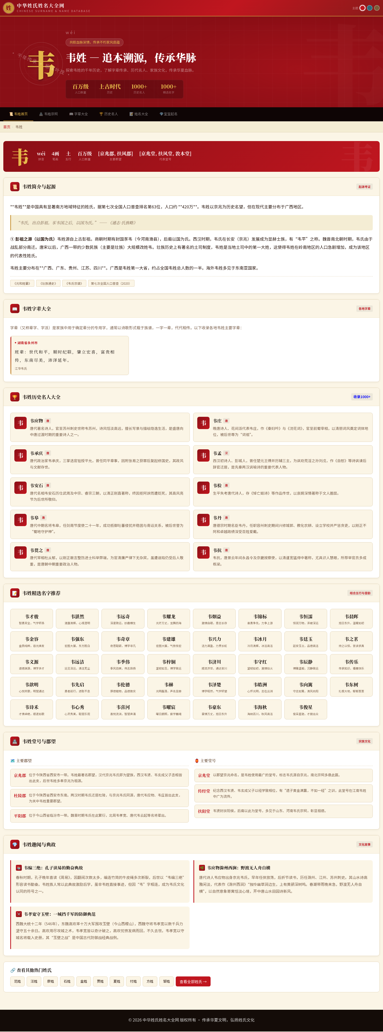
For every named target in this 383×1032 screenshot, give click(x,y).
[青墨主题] (369, 8)
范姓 (18, 982)
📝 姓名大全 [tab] (146, 114)
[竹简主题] (377, 8)
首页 (7, 127)
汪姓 (35, 982)
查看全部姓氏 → (199, 982)
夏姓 (121, 982)
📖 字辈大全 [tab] (82, 114)
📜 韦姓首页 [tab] (19, 114)
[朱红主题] (362, 8)
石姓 (69, 982)
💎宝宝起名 (177, 114)
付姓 (138, 982)
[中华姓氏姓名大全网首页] (176, 8)
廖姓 (52, 982)
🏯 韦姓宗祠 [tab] (50, 114)
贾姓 (104, 982)
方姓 (155, 982)
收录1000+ (362, 397)
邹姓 (173, 982)
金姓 (86, 982)
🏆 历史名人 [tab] (114, 114)
